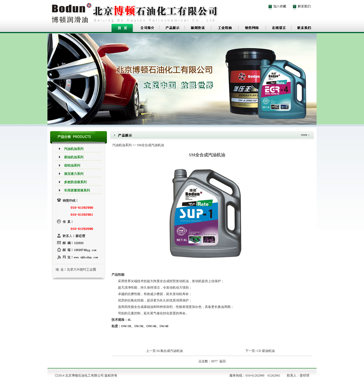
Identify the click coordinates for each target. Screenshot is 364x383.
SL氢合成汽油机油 (170, 351)
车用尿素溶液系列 (77, 190)
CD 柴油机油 (266, 351)
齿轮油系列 (72, 165)
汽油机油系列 (73, 149)
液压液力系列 (73, 174)
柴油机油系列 (73, 157)
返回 (222, 361)
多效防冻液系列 (75, 182)
